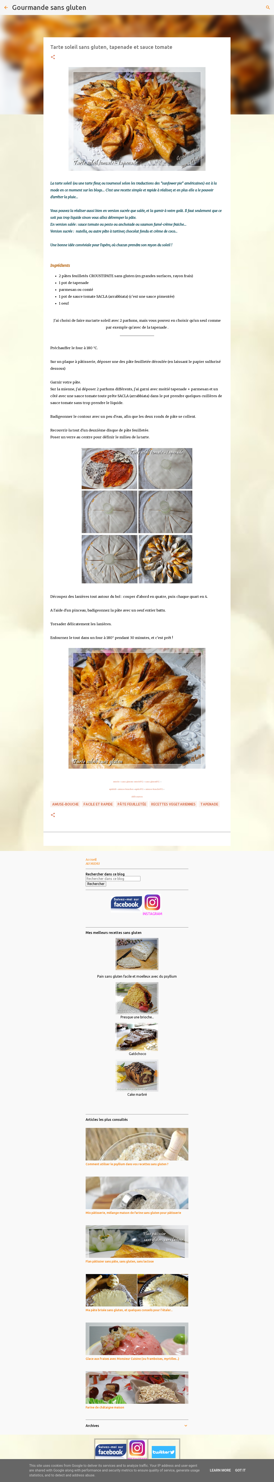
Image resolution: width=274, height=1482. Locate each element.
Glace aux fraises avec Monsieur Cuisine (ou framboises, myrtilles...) (132, 1358)
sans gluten (127, 781)
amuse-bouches (126, 789)
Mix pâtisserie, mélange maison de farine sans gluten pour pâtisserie (133, 1212)
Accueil (91, 859)
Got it (240, 1470)
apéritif (112, 789)
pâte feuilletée (132, 804)
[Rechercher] (92, 7)
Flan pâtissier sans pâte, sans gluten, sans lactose (120, 1261)
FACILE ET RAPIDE (98, 804)
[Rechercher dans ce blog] (113, 878)
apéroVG (139, 789)
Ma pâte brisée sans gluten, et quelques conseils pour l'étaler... (129, 1310)
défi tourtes (137, 796)
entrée (116, 781)
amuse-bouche (65, 804)
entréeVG (138, 781)
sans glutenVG (152, 781)
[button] (52, 57)
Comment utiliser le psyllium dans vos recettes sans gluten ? (127, 1164)
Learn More (220, 1470)
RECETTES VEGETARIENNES (173, 804)
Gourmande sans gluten (49, 7)
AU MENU (93, 864)
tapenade (209, 804)
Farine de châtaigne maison (105, 1407)
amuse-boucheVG (154, 789)
